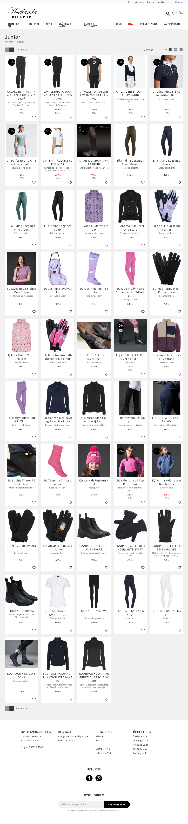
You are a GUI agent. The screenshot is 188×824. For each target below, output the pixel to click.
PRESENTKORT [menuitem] (148, 24)
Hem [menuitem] (130, 2)
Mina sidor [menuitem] (139, 2)
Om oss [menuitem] (150, 2)
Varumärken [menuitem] (172, 24)
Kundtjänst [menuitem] (162, 2)
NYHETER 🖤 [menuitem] (13, 25)
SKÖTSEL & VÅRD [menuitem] (65, 25)
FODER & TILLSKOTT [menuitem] (90, 25)
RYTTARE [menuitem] (34, 24)
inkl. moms (178, 2)
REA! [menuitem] (131, 24)
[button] (168, 14)
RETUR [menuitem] (118, 24)
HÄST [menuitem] (49, 24)
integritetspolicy (113, 810)
